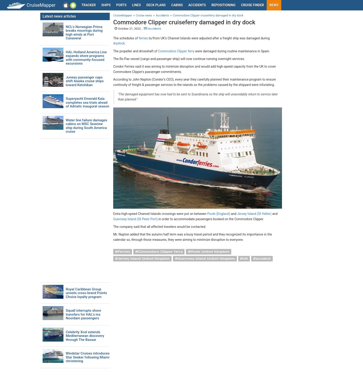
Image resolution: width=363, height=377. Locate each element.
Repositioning (223, 5)
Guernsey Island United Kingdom (206, 259)
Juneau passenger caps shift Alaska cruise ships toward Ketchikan (85, 81)
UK (245, 259)
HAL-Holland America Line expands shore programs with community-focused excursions (86, 58)
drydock (119, 43)
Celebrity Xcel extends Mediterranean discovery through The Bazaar (85, 336)
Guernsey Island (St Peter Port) (135, 219)
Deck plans (156, 5)
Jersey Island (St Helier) (254, 214)
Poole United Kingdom (210, 252)
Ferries (124, 252)
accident (263, 259)
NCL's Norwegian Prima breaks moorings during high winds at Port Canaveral (84, 32)
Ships (106, 5)
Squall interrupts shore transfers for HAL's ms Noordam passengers (83, 314)
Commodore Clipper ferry (176, 51)
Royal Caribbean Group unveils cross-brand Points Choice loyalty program (86, 293)
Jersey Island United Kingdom (144, 259)
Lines (136, 5)
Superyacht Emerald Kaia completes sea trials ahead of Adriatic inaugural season (87, 102)
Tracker (88, 5)
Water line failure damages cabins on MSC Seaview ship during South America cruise (86, 126)
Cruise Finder (252, 5)
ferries (143, 38)
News (274, 5)
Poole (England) (218, 214)
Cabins (177, 5)
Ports (121, 5)
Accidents (197, 5)
